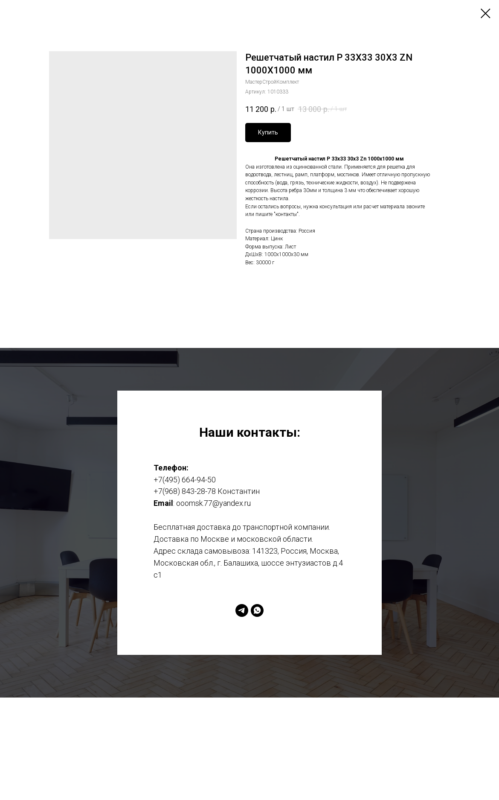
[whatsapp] (257, 610)
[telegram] (241, 610)
